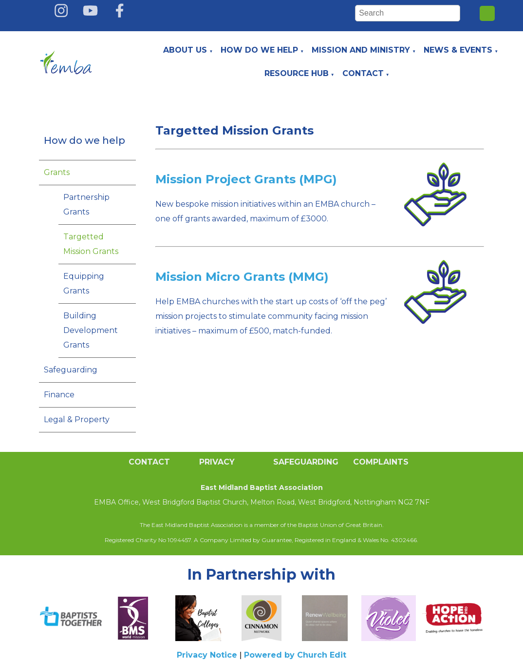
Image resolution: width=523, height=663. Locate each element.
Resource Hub (296, 73)
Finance (59, 394)
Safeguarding (70, 369)
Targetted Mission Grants (90, 244)
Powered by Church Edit (295, 655)
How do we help (259, 50)
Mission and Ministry (361, 50)
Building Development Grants (90, 330)
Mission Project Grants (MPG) (246, 179)
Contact (363, 73)
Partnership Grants (86, 204)
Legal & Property (77, 419)
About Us (185, 50)
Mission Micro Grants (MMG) (242, 277)
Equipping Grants (83, 283)
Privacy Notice (207, 655)
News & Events (458, 50)
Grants (57, 172)
